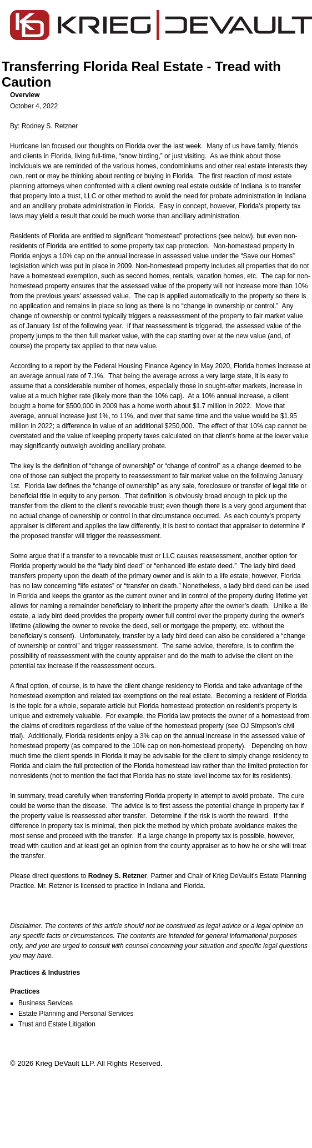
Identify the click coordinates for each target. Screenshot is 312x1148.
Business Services (45, 1003)
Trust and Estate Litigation (56, 1024)
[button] (160, 95)
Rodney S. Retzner (50, 126)
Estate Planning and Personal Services (75, 1013)
